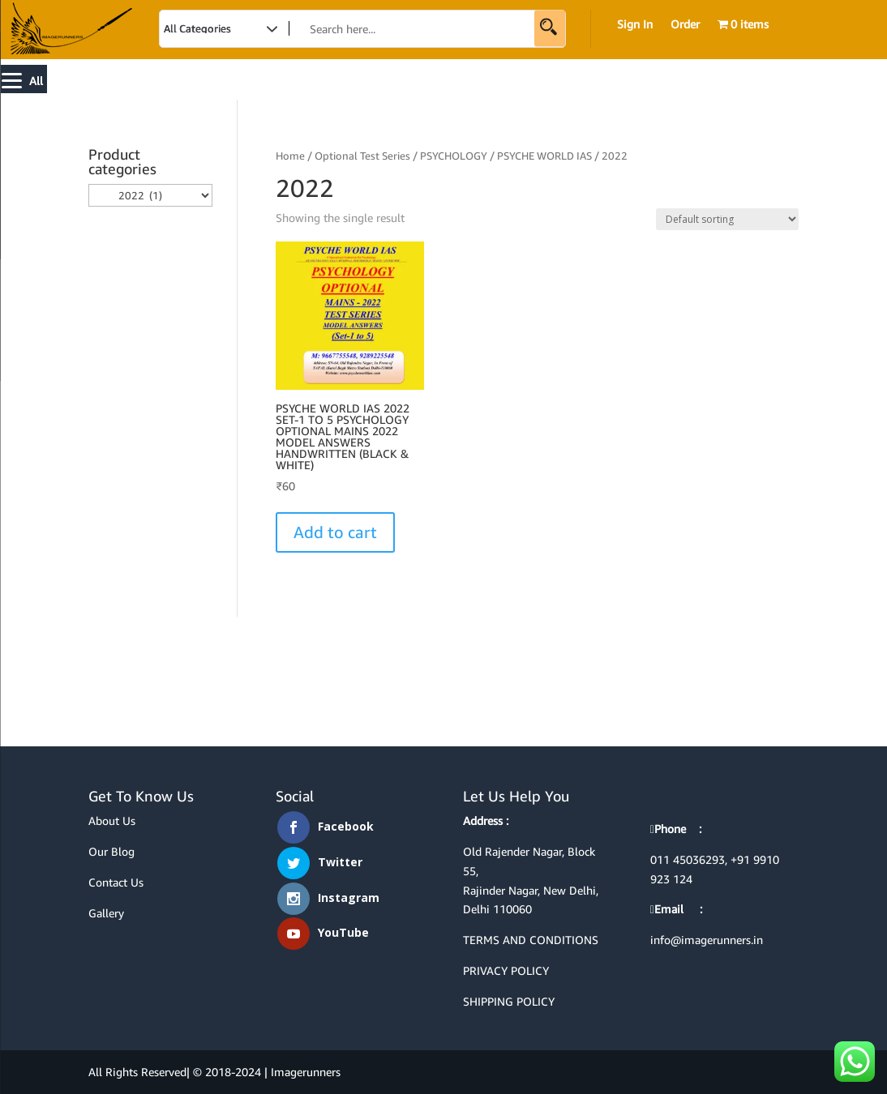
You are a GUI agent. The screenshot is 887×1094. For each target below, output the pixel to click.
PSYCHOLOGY (453, 155)
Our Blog (111, 851)
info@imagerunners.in (706, 940)
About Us (111, 820)
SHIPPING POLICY (509, 1001)
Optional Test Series (362, 155)
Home (290, 155)
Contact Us (116, 882)
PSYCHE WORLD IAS (544, 155)
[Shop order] (727, 219)
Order (685, 25)
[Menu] (24, 79)
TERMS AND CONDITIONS (530, 940)
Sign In (635, 25)
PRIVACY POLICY (506, 970)
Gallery (106, 913)
